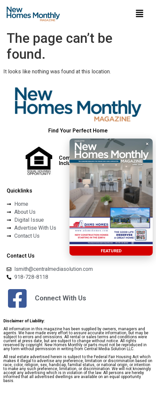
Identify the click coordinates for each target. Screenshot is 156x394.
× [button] (147, 143)
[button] (139, 14)
